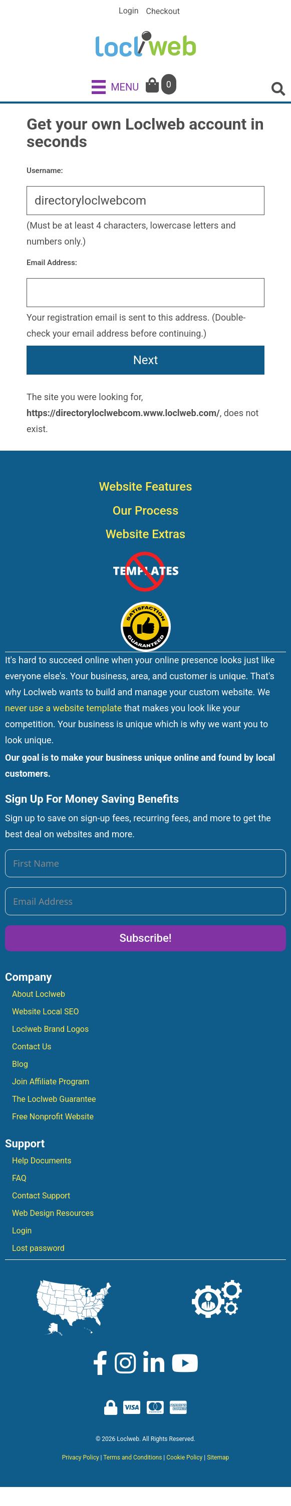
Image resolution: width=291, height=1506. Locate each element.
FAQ (19, 1178)
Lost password (38, 1248)
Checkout (163, 12)
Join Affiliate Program (50, 1081)
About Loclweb (38, 994)
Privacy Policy (80, 1457)
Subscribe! (145, 938)
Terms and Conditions (132, 1457)
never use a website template (63, 708)
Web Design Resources (53, 1213)
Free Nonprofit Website (53, 1116)
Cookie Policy (184, 1457)
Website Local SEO (45, 1011)
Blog (20, 1064)
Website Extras (145, 534)
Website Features (145, 487)
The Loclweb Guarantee (54, 1099)
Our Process (146, 511)
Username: (45, 170)
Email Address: (52, 262)
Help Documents (41, 1160)
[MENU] (115, 87)
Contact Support (41, 1195)
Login (128, 11)
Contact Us (32, 1046)
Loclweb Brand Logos (50, 1029)
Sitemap (218, 1457)
